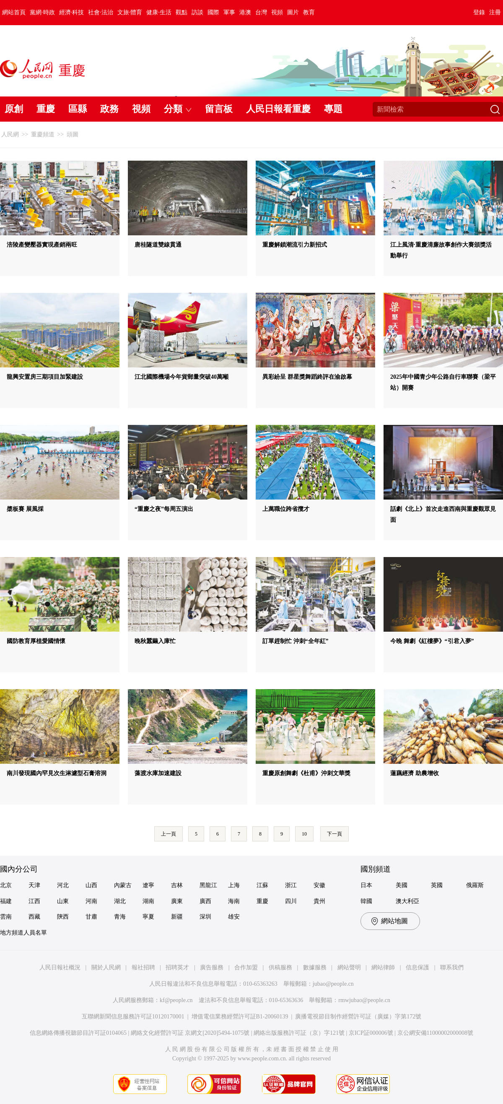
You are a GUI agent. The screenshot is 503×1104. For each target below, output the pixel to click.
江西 (34, 901)
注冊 (495, 12)
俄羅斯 (475, 885)
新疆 (177, 917)
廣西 (205, 901)
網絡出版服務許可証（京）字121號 (299, 1033)
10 (304, 834)
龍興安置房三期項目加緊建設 (45, 377)
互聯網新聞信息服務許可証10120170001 (133, 1016)
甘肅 (91, 917)
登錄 (479, 12)
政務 (109, 109)
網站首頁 (14, 12)
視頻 (277, 12)
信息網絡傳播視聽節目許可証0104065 (78, 1033)
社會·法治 (100, 12)
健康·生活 (158, 12)
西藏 (34, 917)
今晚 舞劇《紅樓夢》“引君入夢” (432, 641)
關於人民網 (106, 967)
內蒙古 (123, 885)
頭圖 (72, 134)
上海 (234, 885)
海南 (234, 901)
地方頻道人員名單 (23, 933)
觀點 (181, 12)
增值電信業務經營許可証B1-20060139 (240, 1016)
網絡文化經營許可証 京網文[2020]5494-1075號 (190, 1033)
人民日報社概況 (59, 967)
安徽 (319, 885)
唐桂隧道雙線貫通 (158, 245)
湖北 (120, 901)
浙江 (291, 885)
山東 (63, 901)
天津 (34, 885)
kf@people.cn (176, 1000)
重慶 (45, 109)
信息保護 (417, 967)
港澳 (245, 12)
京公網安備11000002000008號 (435, 1033)
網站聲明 (349, 967)
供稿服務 (280, 967)
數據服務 (315, 967)
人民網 (10, 134)
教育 (309, 12)
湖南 (148, 901)
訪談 (197, 12)
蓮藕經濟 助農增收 (414, 773)
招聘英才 (177, 967)
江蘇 (262, 885)
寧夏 (148, 917)
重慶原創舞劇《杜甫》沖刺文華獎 (306, 773)
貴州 (319, 901)
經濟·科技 (71, 12)
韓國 (366, 901)
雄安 (234, 917)
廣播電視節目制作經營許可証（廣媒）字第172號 (358, 1016)
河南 (91, 901)
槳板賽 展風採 (25, 509)
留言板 (219, 109)
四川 (291, 901)
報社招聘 (143, 967)
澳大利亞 (407, 901)
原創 (14, 109)
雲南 (6, 917)
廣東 (177, 901)
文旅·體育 (130, 12)
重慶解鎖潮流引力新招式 (294, 245)
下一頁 (334, 834)
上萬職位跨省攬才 (285, 509)
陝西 (63, 917)
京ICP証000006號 (371, 1033)
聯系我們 (452, 967)
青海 (120, 917)
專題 (333, 109)
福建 (6, 901)
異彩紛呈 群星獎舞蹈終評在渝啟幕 (307, 377)
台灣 (261, 12)
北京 (6, 885)
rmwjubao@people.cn (364, 1000)
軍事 (229, 12)
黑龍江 (208, 885)
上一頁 (168, 834)
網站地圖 (394, 920)
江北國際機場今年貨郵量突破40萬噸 (181, 377)
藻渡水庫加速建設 (158, 773)
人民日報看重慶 (278, 109)
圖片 (293, 12)
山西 (91, 885)
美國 (401, 885)
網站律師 (383, 967)
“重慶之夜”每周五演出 (164, 509)
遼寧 (148, 885)
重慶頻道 (42, 134)
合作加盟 (246, 967)
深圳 (205, 917)
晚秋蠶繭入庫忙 (155, 641)
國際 (213, 12)
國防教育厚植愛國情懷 (36, 641)
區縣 (77, 109)
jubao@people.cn (333, 984)
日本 (366, 885)
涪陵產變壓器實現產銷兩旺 (42, 245)
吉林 (177, 885)
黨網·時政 (42, 12)
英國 (437, 885)
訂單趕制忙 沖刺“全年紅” (295, 641)
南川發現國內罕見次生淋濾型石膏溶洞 (56, 773)
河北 (63, 885)
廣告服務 (211, 967)
